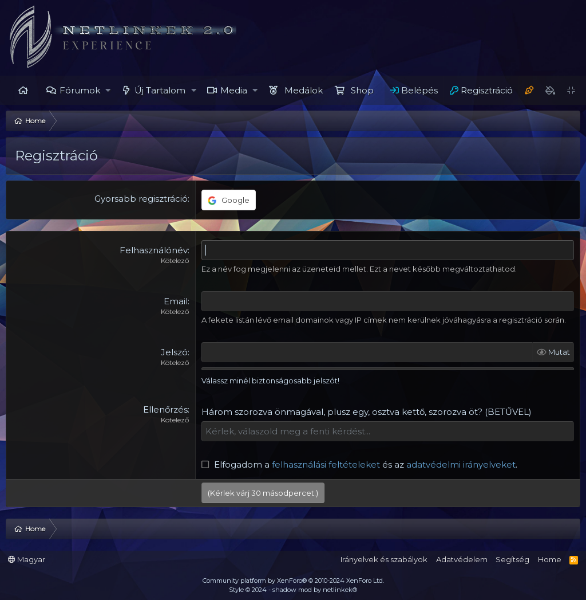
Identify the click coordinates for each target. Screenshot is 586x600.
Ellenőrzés (165, 409)
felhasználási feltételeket (326, 464)
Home (23, 90)
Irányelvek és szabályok (383, 559)
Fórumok (80, 90)
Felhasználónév (154, 250)
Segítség (512, 559)
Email (176, 301)
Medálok (303, 90)
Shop (362, 90)
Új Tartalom (159, 90)
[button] (108, 90)
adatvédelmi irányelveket (461, 464)
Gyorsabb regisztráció (141, 198)
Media (233, 90)
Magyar (26, 559)
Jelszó (174, 352)
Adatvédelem (462, 559)
